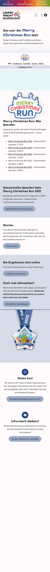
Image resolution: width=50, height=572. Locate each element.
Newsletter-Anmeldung (17, 304)
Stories (35, 63)
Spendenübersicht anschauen (19, 208)
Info (9, 63)
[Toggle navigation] (36, 15)
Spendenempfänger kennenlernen (25, 399)
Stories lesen (12, 246)
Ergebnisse (17, 63)
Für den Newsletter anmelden (25, 439)
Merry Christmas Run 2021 (20, 167)
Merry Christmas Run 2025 (20, 141)
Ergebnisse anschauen (16, 273)
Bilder (41, 63)
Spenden (26, 63)
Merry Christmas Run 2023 (20, 154)
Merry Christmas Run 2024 (20, 147)
